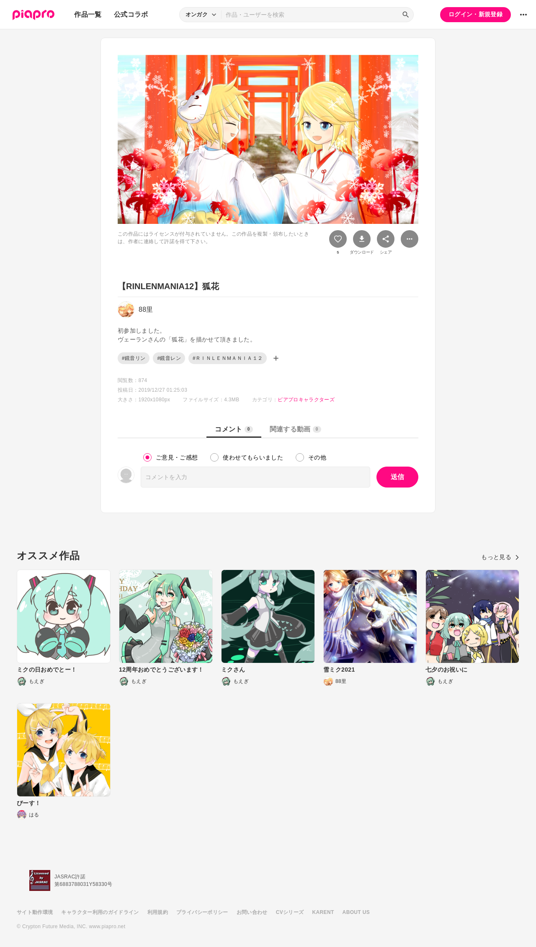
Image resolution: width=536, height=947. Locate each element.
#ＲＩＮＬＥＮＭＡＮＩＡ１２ (228, 358)
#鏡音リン (133, 358)
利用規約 (157, 912)
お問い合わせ (252, 912)
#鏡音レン (168, 358)
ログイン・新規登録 (475, 14)
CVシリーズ (290, 912)
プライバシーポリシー (202, 912)
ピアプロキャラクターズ (306, 400)
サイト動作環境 (35, 912)
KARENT (323, 912)
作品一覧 (87, 14)
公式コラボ (131, 14)
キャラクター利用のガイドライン (100, 912)
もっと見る (500, 557)
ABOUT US (356, 912)
